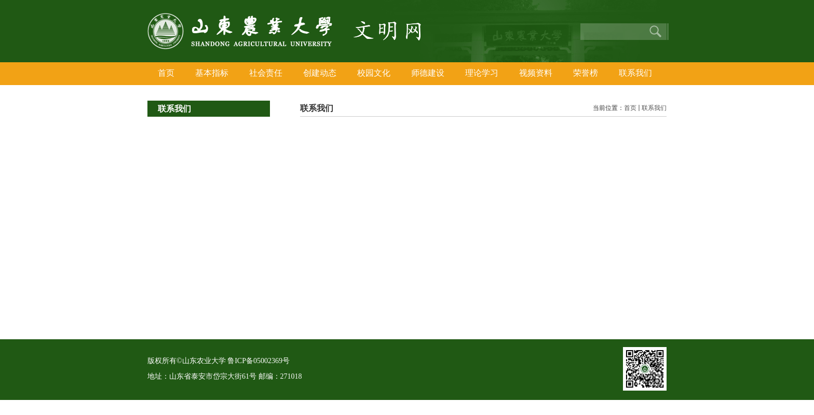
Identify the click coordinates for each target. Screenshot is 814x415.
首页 (630, 108)
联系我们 (654, 108)
